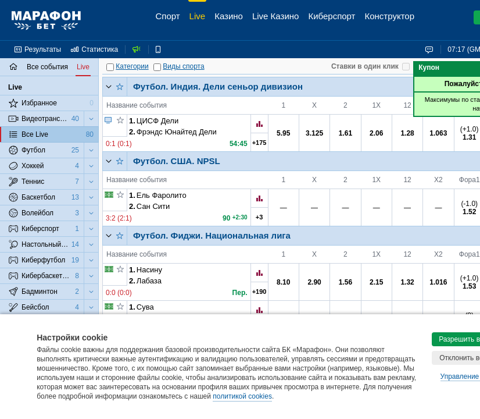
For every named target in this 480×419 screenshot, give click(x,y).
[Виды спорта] (157, 67)
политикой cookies (242, 396)
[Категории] (110, 67)
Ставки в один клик (365, 66)
